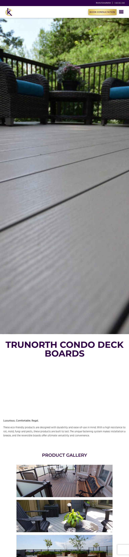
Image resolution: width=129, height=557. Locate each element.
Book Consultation (102, 12)
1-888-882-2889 (119, 3)
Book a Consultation (103, 3)
